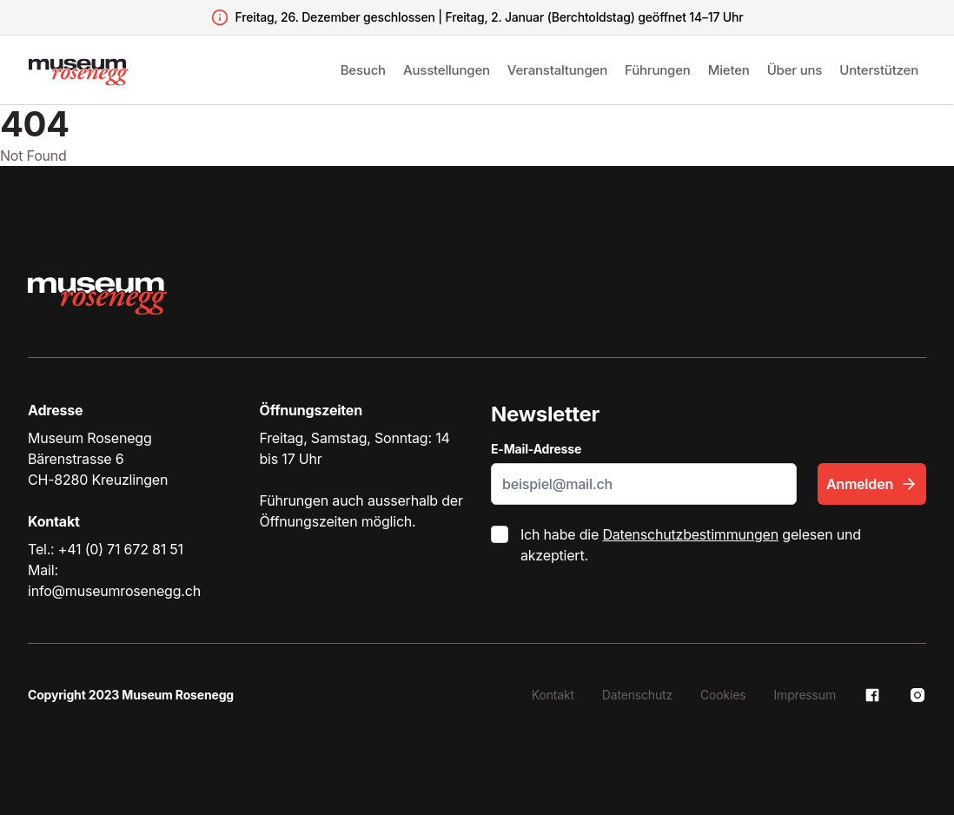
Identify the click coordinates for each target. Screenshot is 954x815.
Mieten (729, 70)
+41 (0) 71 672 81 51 (120, 549)
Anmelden (872, 484)
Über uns (795, 70)
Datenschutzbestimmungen (690, 534)
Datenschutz (637, 694)
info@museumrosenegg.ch (114, 591)
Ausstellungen (446, 70)
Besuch (363, 70)
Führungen (658, 70)
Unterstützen (878, 70)
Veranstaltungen (557, 70)
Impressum (804, 694)
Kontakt (553, 694)
